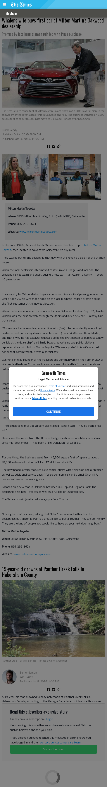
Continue (53, 411)
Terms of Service (56, 386)
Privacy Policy (47, 390)
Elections (11, 13)
